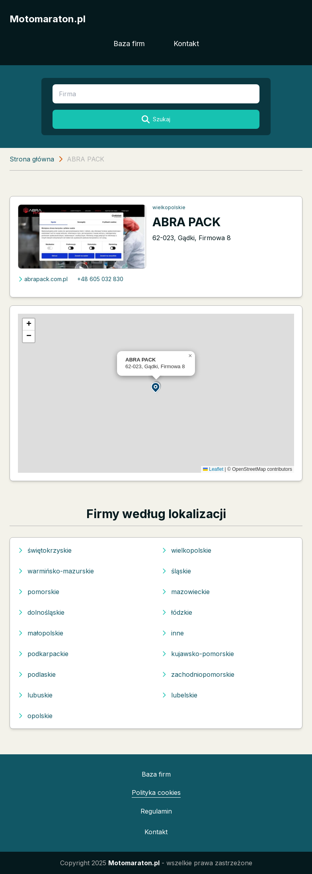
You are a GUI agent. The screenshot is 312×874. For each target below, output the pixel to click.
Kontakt (186, 43)
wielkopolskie (168, 207)
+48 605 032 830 (100, 279)
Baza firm (129, 43)
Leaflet (213, 469)
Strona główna (32, 159)
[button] (156, 387)
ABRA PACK (186, 222)
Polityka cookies (156, 792)
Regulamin (156, 811)
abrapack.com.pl (43, 279)
